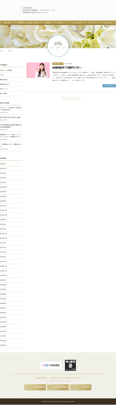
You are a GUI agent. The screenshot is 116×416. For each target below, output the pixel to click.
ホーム (1, 50)
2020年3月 (3, 308)
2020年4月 (3, 303)
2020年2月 (3, 312)
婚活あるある (4, 79)
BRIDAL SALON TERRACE (55, 401)
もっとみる (109, 85)
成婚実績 (48, 22)
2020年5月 (3, 298)
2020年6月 (3, 294)
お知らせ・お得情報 (6, 70)
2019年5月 (3, 340)
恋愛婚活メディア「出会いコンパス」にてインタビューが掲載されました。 (11, 135)
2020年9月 (3, 280)
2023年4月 (3, 201)
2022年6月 (3, 224)
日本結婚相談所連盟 (51, 365)
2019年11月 (3, 322)
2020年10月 (3, 275)
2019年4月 (3, 345)
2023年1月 (3, 205)
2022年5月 (3, 229)
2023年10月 (3, 187)
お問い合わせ (107, 22)
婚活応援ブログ (57, 63)
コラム (2, 75)
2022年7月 (3, 219)
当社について (4, 89)
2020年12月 (3, 266)
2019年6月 (3, 336)
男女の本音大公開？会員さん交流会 (10, 117)
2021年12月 (3, 233)
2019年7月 (3, 331)
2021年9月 (3, 243)
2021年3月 (3, 252)
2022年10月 (3, 215)
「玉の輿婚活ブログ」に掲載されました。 (11, 145)
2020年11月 (3, 271)
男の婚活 (70, 365)
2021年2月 (3, 257)
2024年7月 (3, 168)
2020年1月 (3, 317)
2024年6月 (3, 173)
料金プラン (61, 22)
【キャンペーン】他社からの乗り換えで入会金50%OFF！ (11, 108)
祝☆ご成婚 (3, 93)
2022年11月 (3, 210)
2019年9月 (3, 326)
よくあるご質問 (76, 22)
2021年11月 (3, 238)
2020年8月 (3, 285)
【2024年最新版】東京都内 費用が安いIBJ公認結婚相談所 (11, 126)
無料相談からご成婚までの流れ (28, 22)
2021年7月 (3, 247)
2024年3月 (3, 177)
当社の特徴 (7, 22)
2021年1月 (3, 261)
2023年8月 (3, 196)
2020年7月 (3, 289)
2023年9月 (3, 191)
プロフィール (92, 22)
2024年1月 (3, 182)
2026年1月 (3, 164)
